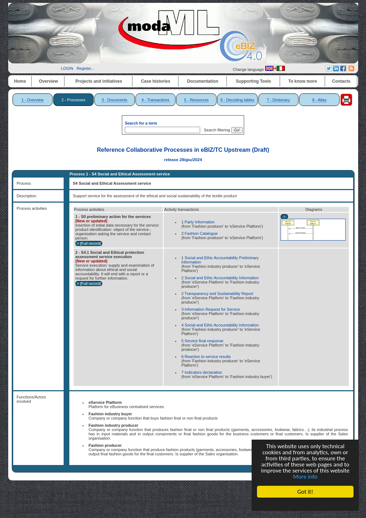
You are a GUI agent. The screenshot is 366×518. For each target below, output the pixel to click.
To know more (302, 81)
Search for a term (141, 123)
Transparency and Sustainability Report (218, 293)
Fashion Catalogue (201, 233)
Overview (48, 81)
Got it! (305, 491)
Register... (85, 68)
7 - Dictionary (278, 100)
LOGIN (67, 68)
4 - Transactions (155, 100)
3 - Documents (114, 100)
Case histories (155, 81)
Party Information (200, 222)
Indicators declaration (203, 372)
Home (20, 81)
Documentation (202, 81)
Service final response (204, 341)
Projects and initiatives (98, 81)
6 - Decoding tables (237, 100)
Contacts (341, 81)
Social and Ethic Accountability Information (222, 278)
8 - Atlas (319, 100)
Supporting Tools (253, 81)
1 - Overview (32, 100)
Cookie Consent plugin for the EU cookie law (305, 504)
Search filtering (216, 130)
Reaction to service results (208, 356)
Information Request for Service (212, 309)
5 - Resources (196, 100)
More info (305, 476)
